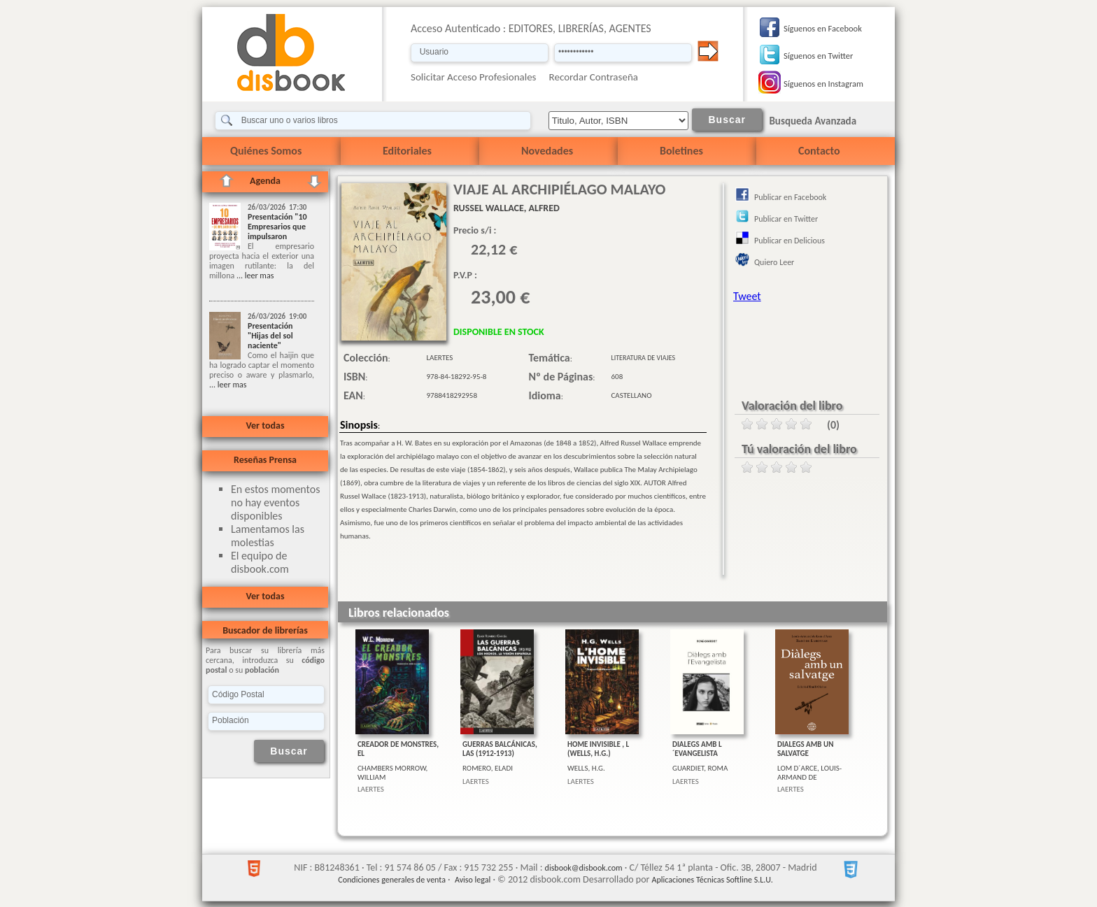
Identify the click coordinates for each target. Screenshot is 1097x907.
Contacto (819, 150)
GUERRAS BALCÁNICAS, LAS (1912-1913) (499, 749)
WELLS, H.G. (586, 768)
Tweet (747, 296)
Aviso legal (472, 880)
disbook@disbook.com (584, 868)
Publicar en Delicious (789, 240)
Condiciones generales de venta (392, 880)
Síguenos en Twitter (818, 55)
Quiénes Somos (266, 150)
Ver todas (265, 425)
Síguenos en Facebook (823, 28)
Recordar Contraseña (593, 77)
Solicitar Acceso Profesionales (474, 77)
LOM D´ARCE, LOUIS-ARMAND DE (809, 773)
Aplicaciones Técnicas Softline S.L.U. (712, 880)
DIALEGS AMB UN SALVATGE (805, 749)
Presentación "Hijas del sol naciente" (270, 335)
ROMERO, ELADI (487, 768)
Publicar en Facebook (790, 197)
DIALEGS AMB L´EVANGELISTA (697, 749)
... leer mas (254, 275)
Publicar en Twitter (786, 219)
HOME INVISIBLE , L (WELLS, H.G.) (598, 749)
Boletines (681, 150)
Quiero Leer (774, 262)
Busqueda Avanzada (812, 121)
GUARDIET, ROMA (700, 768)
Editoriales (407, 150)
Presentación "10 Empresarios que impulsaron (277, 226)
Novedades (547, 150)
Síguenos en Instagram (823, 83)
